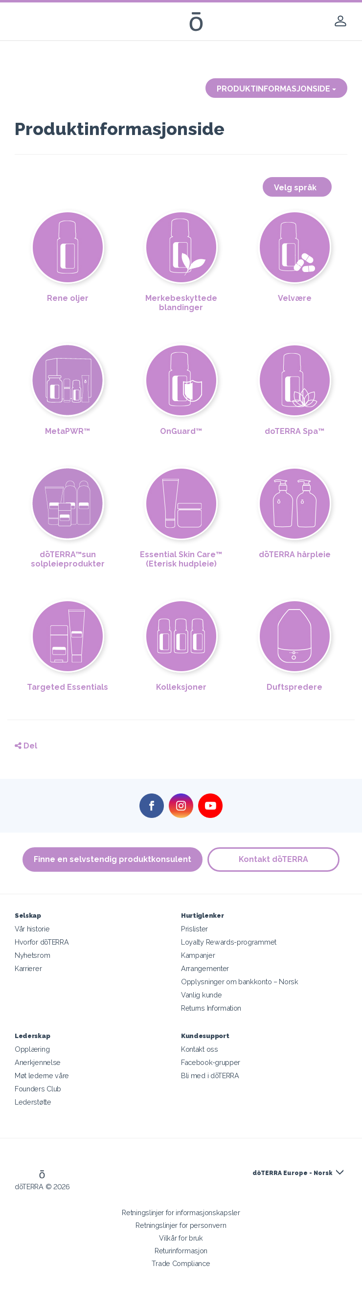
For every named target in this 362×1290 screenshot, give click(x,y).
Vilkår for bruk (181, 1238)
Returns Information (211, 1008)
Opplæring (32, 1049)
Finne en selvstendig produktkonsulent (112, 859)
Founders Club (38, 1089)
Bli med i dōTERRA (210, 1075)
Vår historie (32, 929)
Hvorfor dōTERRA (41, 942)
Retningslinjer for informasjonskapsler (181, 1212)
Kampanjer (198, 955)
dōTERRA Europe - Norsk (292, 1173)
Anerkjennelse (38, 1062)
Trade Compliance (181, 1263)
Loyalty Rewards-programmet (228, 942)
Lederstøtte (33, 1102)
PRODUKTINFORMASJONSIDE (276, 88)
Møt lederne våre (42, 1075)
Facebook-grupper (210, 1062)
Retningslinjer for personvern (181, 1225)
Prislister (194, 929)
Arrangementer (205, 968)
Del (26, 745)
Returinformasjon (181, 1250)
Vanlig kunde (201, 995)
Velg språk (297, 187)
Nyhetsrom (32, 955)
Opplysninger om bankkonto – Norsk (239, 981)
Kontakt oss (199, 1049)
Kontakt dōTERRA (273, 859)
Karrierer (28, 968)
